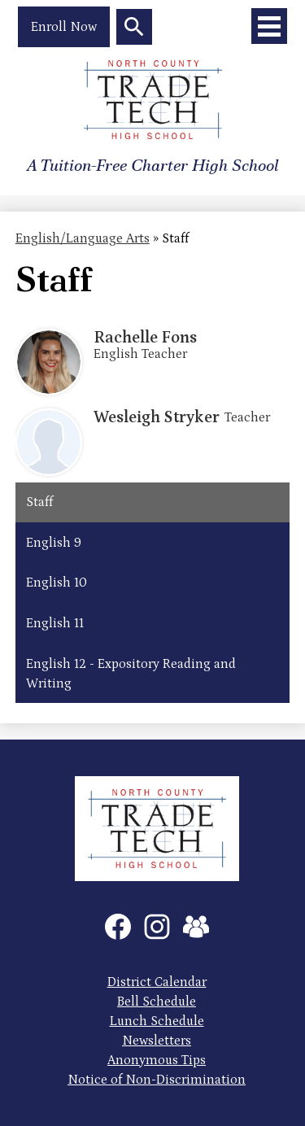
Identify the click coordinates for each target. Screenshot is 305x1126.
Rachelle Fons (145, 338)
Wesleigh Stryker (157, 417)
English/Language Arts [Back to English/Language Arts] (82, 238)
